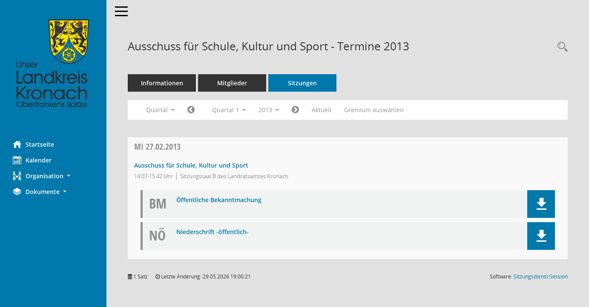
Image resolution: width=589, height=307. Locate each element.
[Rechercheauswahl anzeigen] (560, 47)
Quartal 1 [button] (229, 110)
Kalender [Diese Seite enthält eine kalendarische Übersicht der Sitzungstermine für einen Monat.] (32, 160)
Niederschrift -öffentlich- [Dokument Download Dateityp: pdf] (212, 232)
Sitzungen (302, 83)
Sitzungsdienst (541, 276)
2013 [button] (269, 110)
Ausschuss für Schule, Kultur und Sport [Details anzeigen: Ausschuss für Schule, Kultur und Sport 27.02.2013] (191, 165)
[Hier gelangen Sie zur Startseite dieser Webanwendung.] (53, 64)
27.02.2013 (157, 146)
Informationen (162, 83)
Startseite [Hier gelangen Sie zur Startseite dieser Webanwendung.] (33, 144)
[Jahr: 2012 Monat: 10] (191, 110)
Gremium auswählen (374, 110)
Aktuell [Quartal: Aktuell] (321, 110)
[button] (53, 176)
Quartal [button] (160, 110)
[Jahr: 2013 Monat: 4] (295, 110)
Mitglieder (232, 83)
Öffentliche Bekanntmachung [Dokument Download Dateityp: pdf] (218, 200)
